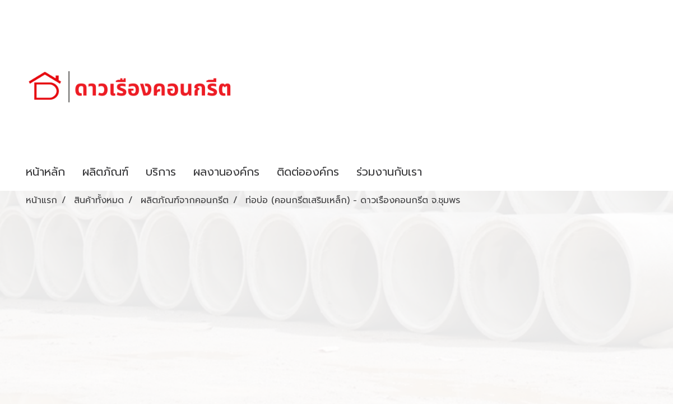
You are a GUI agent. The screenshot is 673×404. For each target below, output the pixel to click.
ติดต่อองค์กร (308, 171)
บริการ (161, 171)
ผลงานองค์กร (226, 171)
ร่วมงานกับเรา (389, 171)
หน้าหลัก (45, 171)
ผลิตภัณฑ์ (105, 171)
